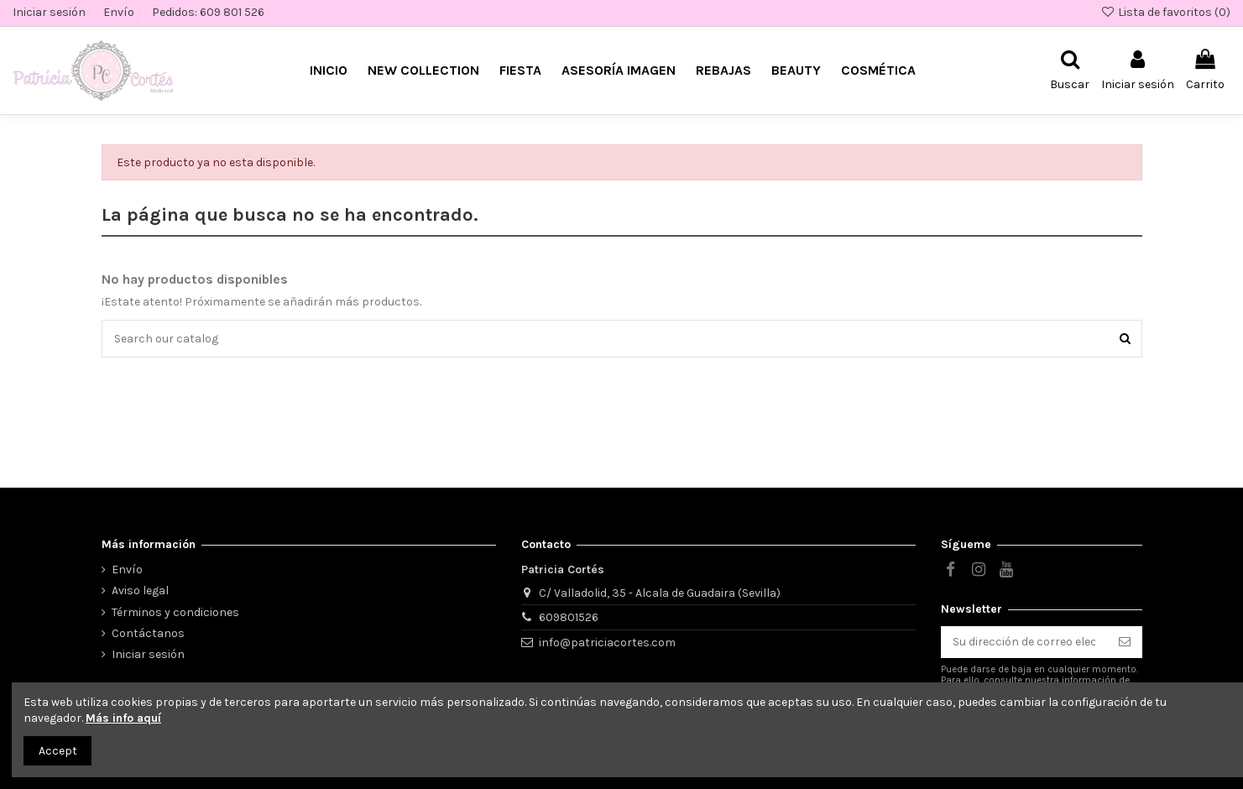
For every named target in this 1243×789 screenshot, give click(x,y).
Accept (58, 751)
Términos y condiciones (175, 612)
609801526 (568, 617)
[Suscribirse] (1124, 642)
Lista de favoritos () (1165, 12)
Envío (120, 12)
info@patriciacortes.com (607, 642)
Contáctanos (148, 633)
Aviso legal (140, 590)
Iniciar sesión (50, 12)
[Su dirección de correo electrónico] (1024, 642)
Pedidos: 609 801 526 (208, 12)
